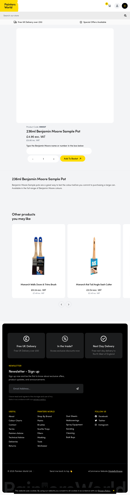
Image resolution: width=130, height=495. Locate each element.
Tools (39, 441)
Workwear (42, 445)
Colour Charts (15, 420)
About (11, 416)
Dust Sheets (71, 416)
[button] (61, 304)
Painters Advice (16, 433)
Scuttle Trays (43, 428)
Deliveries (13, 441)
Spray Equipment (74, 424)
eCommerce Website (105, 471)
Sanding (70, 428)
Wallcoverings (72, 420)
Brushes (41, 424)
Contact (12, 424)
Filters (40, 433)
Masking (41, 437)
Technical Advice (16, 437)
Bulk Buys (70, 437)
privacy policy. (39, 399)
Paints (40, 420)
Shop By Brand (44, 416)
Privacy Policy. (104, 490)
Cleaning (70, 432)
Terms (11, 428)
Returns (12, 445)
